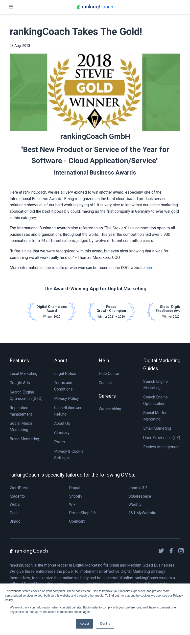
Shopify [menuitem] (75, 496)
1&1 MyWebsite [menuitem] (142, 513)
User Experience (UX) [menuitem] (161, 437)
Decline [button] (105, 623)
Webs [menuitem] (15, 504)
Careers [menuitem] (107, 396)
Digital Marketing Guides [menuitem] (161, 364)
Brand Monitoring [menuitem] (24, 439)
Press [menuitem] (59, 442)
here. (150, 267)
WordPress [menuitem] (19, 487)
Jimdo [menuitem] (15, 521)
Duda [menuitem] (14, 513)
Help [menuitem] (104, 360)
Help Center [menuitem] (109, 373)
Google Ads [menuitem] (20, 382)
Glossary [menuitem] (62, 432)
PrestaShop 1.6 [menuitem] (82, 513)
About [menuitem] (60, 360)
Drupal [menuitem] (74, 487)
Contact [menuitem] (105, 382)
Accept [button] (84, 623)
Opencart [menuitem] (77, 521)
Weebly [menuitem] (135, 504)
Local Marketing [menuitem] (23, 373)
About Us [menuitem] (62, 423)
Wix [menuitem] (72, 504)
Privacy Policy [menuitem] (66, 398)
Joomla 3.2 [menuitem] (137, 487)
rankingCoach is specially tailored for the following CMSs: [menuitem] (72, 475)
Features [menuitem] (19, 360)
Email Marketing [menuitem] (157, 428)
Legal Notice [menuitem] (65, 373)
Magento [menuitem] (17, 496)
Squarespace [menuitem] (139, 496)
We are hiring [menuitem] (110, 409)
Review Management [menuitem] (161, 447)
